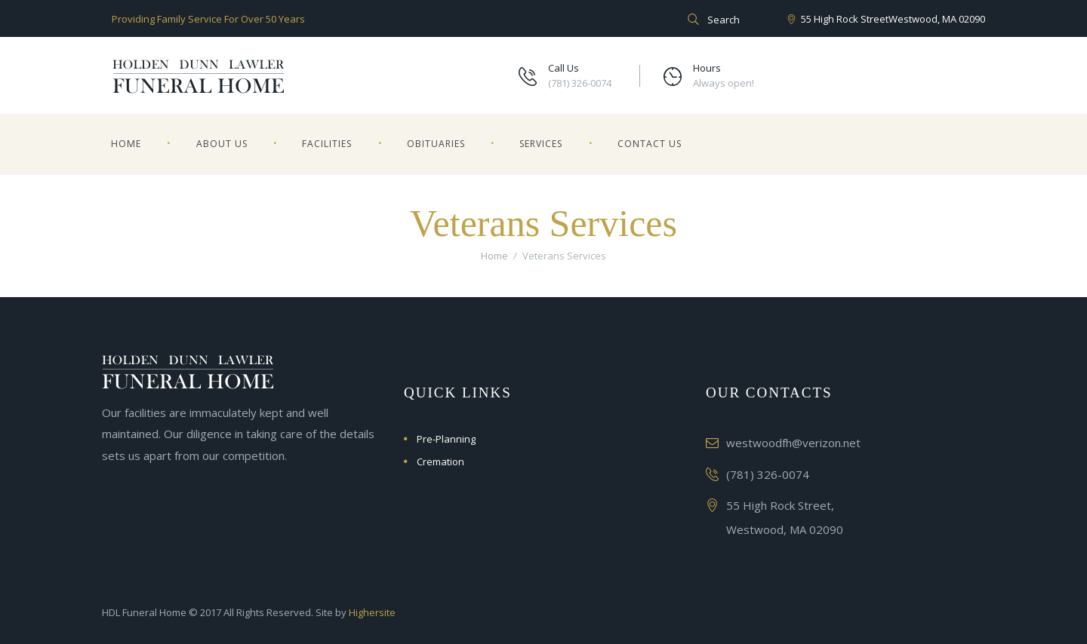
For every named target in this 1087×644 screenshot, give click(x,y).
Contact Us (649, 143)
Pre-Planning (446, 439)
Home (126, 143)
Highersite (372, 612)
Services (540, 143)
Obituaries (436, 143)
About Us (222, 143)
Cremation (440, 461)
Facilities (327, 143)
